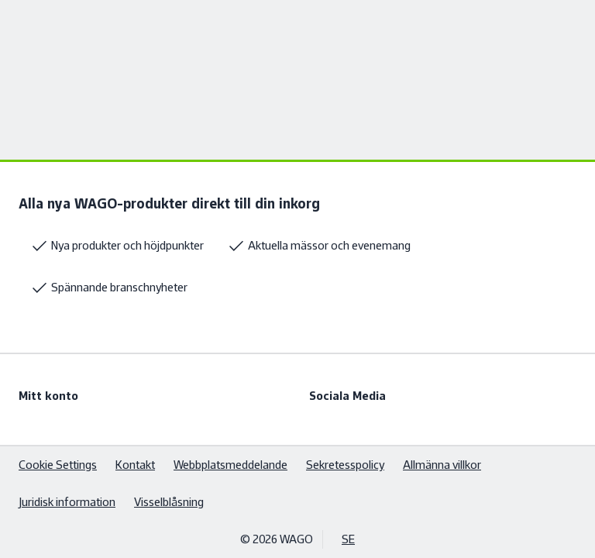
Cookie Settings (58, 464)
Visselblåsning (169, 501)
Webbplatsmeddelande (230, 464)
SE (348, 539)
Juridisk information (67, 501)
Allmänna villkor (442, 464)
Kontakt (135, 464)
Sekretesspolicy (345, 464)
